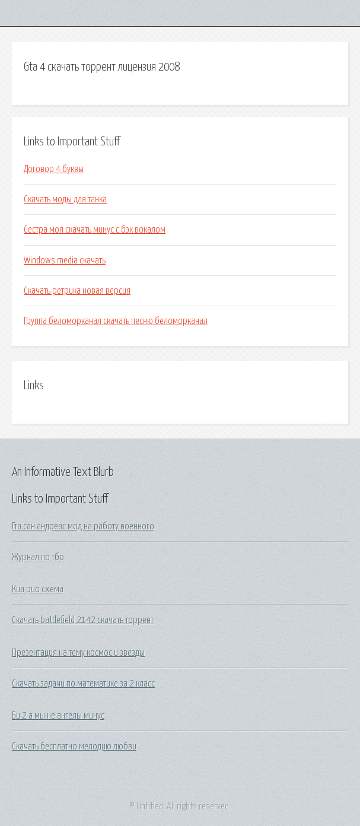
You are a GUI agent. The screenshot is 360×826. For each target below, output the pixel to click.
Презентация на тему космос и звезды (78, 652)
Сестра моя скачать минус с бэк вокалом (94, 229)
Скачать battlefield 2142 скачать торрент (83, 620)
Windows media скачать (65, 260)
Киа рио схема (37, 589)
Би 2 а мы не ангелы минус (58, 715)
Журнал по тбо (38, 557)
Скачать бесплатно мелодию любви (74, 746)
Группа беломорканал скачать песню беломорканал (116, 321)
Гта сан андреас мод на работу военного (83, 526)
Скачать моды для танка (65, 199)
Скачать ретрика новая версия (77, 291)
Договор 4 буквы (54, 169)
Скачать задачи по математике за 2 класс (83, 683)
